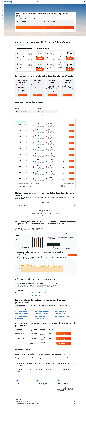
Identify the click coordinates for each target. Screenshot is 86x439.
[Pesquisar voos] (2, 5)
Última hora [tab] (33, 44)
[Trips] (2, 19)
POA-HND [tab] (42, 202)
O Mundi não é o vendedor (46, 401)
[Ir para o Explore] (2, 15)
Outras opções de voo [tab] (32, 305)
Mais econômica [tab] (19, 44)
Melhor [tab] (26, 44)
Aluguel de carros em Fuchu (61, 311)
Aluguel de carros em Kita (20, 315)
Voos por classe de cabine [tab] (63, 305)
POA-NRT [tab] (48, 202)
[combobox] (19, 18)
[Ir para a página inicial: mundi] (8, 2)
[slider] (76, 111)
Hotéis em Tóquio (19, 318)
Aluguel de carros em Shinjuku (21, 313)
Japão (19, 36)
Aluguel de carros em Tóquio (21, 311)
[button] (2, 2)
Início (15, 36)
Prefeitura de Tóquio (24, 36)
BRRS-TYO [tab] (39, 218)
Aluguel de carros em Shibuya (41, 313)
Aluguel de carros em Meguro (41, 316)
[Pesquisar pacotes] (2, 13)
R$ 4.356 (20, 16)
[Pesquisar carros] (2, 10)
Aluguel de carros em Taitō (60, 313)
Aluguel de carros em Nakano (41, 315)
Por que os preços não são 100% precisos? (46, 406)
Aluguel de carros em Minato (21, 316)
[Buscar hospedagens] (2, 8)
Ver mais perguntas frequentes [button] (36, 295)
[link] (22, 95)
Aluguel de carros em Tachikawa (42, 311)
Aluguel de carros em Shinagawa (62, 316)
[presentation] (24, 16)
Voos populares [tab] (52, 305)
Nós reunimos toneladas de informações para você (46, 403)
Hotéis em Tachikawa (39, 318)
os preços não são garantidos (40, 398)
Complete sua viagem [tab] (20, 305)
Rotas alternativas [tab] (43, 305)
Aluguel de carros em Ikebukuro (62, 315)
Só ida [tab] (39, 44)
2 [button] (64, 186)
